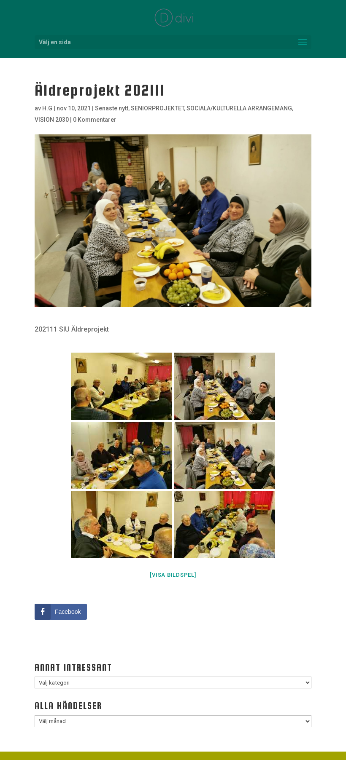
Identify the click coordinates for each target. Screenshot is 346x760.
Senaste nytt (111, 108)
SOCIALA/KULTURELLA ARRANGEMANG (239, 108)
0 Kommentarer (94, 119)
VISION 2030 (52, 119)
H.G (47, 108)
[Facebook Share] (61, 612)
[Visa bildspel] (173, 575)
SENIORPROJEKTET (157, 108)
